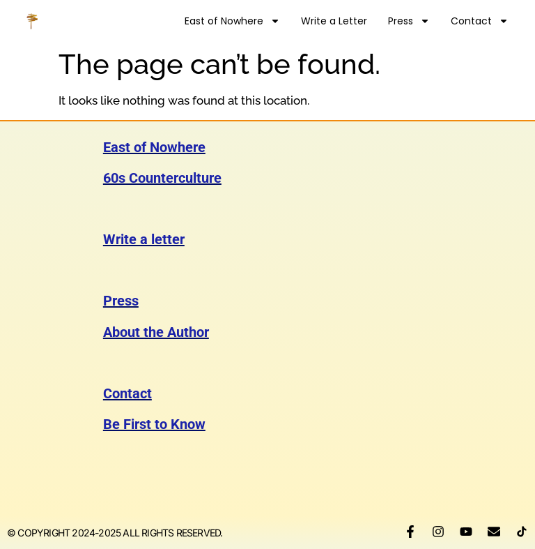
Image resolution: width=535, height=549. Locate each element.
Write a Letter (334, 21)
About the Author (156, 332)
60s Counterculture (162, 178)
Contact (480, 21)
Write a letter (144, 239)
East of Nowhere (232, 21)
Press (409, 21)
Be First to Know (154, 424)
